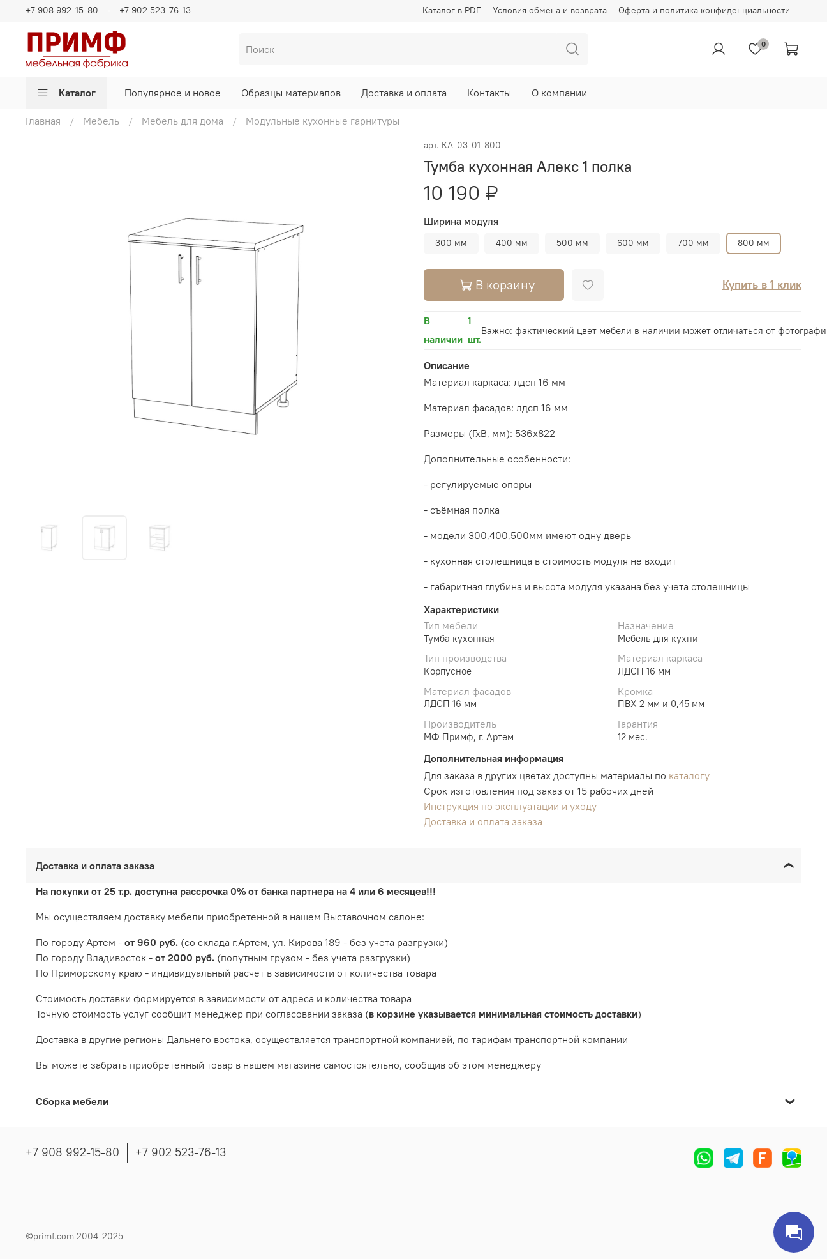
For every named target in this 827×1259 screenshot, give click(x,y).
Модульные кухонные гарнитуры (322, 120)
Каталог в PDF (451, 10)
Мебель (101, 120)
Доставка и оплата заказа (483, 821)
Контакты (489, 92)
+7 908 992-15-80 (62, 10)
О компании (559, 92)
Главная (43, 120)
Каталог (66, 92)
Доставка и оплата (404, 92)
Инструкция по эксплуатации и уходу (510, 806)
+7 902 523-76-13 (155, 10)
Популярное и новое (172, 92)
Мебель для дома (182, 120)
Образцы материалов (291, 92)
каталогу (689, 775)
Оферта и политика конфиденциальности (704, 10)
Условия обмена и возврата (550, 10)
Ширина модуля (461, 221)
